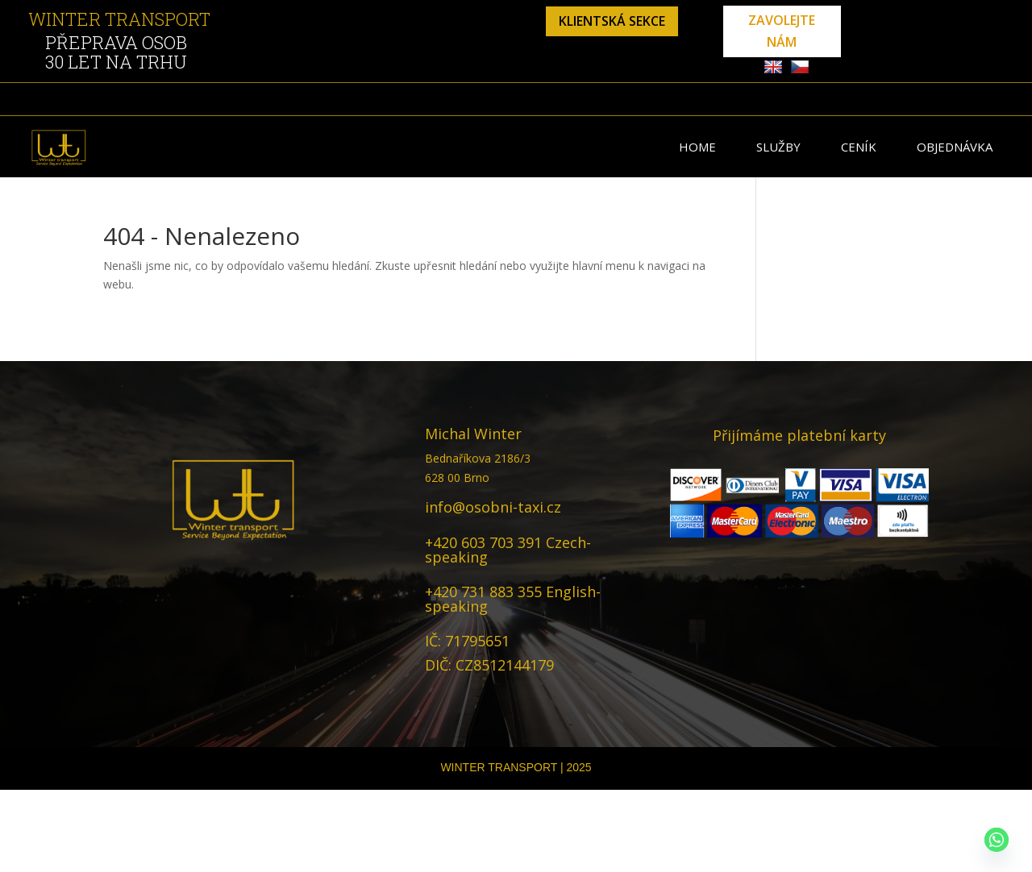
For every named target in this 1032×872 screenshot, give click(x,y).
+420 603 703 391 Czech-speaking (508, 550)
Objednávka (954, 147)
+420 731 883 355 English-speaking (513, 599)
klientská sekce (612, 21)
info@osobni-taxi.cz (493, 507)
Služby (778, 147)
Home (697, 147)
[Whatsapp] (996, 840)
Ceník (858, 147)
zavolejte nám (781, 31)
